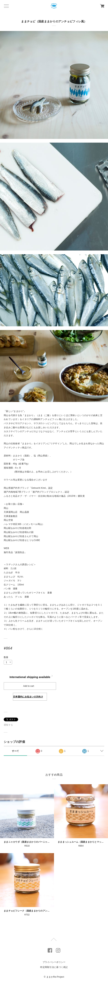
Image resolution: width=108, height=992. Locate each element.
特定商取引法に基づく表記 (54, 967)
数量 (6, 657)
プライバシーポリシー (54, 962)
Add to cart (28, 686)
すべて (15, 751)
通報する (8, 725)
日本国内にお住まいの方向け (28, 696)
